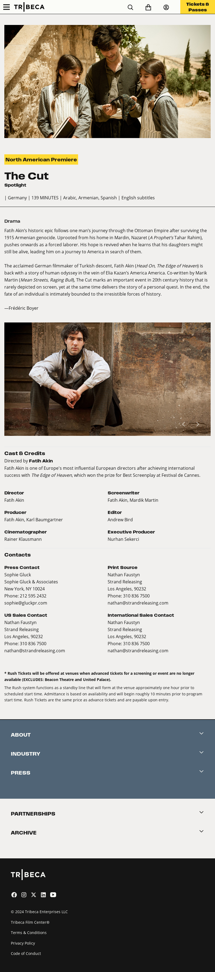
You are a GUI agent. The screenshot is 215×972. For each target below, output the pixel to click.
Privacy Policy (23, 943)
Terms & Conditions (29, 932)
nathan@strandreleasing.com (138, 603)
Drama (12, 221)
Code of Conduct (26, 953)
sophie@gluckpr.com (25, 603)
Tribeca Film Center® (30, 922)
